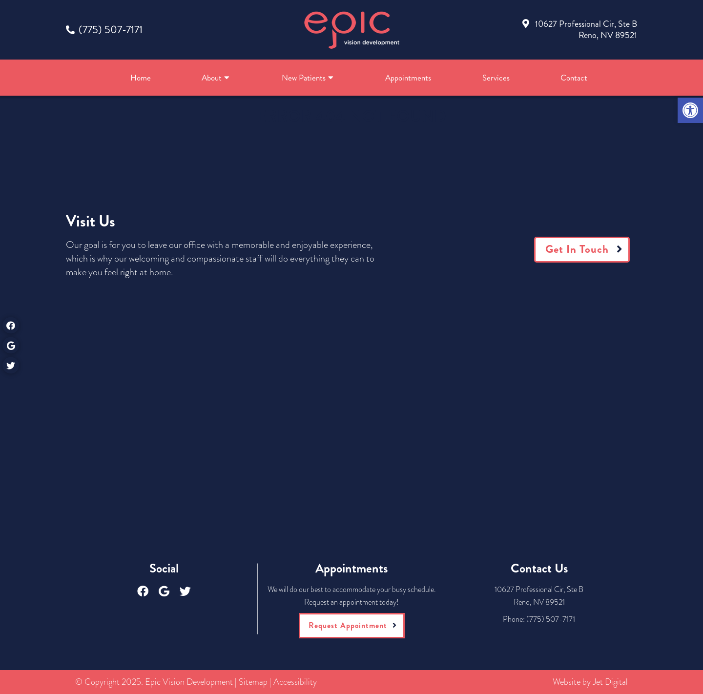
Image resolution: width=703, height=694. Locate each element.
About (212, 77)
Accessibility (295, 681)
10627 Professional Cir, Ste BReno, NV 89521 (586, 29)
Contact (573, 77)
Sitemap (253, 681)
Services (496, 77)
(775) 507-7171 (111, 29)
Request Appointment (348, 625)
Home (140, 77)
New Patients (304, 77)
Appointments (408, 77)
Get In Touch (577, 249)
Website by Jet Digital (590, 681)
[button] (690, 110)
